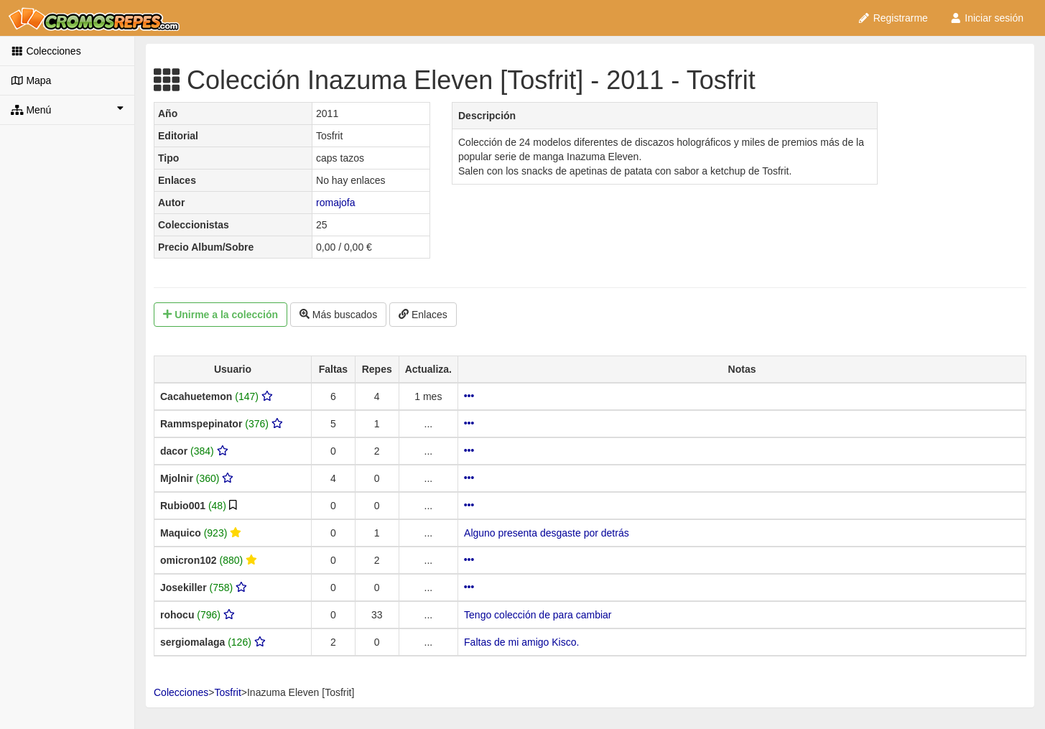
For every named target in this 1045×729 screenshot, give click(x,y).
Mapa (31, 80)
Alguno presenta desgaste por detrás (546, 533)
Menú (67, 109)
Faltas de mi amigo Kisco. (521, 642)
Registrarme (893, 18)
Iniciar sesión (986, 18)
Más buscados (338, 314)
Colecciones (46, 51)
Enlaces (423, 314)
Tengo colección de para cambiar (537, 615)
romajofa (335, 202)
